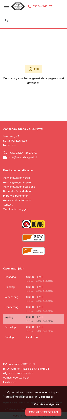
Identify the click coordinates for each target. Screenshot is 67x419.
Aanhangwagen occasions (19, 187)
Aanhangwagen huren (16, 178)
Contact (8, 205)
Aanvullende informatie (17, 200)
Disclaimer (9, 382)
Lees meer (46, 397)
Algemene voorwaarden (18, 373)
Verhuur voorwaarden (16, 378)
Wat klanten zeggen (15, 209)
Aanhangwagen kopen (17, 182)
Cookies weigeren (46, 404)
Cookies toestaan (43, 412)
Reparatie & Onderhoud (17, 191)
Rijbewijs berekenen (15, 196)
